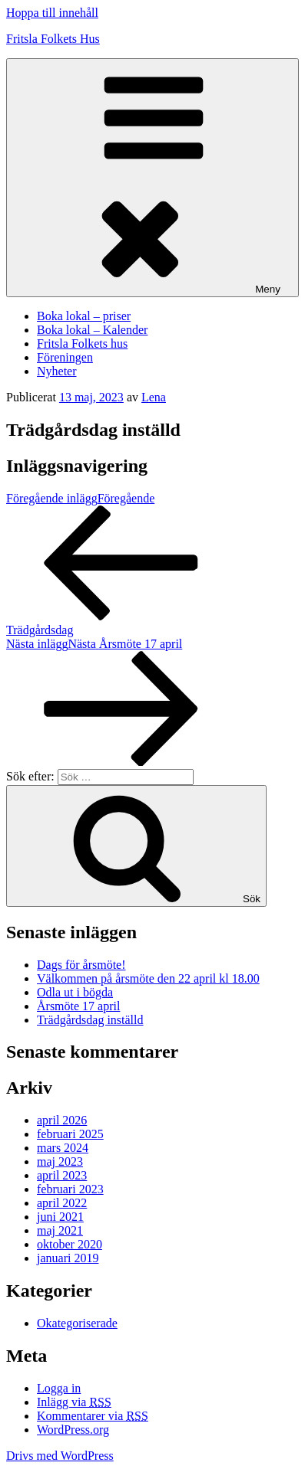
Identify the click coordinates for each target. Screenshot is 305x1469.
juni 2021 (60, 1216)
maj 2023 (60, 1161)
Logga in (59, 1388)
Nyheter (57, 371)
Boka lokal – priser (84, 315)
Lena (153, 397)
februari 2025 (70, 1133)
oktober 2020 (69, 1244)
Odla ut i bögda (75, 992)
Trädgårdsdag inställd (90, 1019)
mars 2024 (62, 1147)
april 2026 (62, 1120)
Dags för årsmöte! (81, 964)
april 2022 (62, 1202)
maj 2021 (60, 1230)
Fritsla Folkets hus (82, 343)
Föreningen (65, 357)
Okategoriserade (77, 1323)
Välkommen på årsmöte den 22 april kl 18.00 (148, 978)
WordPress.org (73, 1429)
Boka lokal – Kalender (92, 329)
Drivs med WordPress (60, 1455)
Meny (152, 178)
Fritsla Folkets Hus (53, 38)
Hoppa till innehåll (52, 12)
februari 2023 (70, 1189)
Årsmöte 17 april (78, 1006)
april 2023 (62, 1175)
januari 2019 (67, 1258)
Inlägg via (74, 1401)
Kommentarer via (92, 1415)
